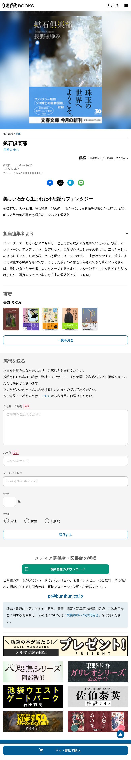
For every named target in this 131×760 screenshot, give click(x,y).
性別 (6, 514)
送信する (65, 535)
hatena (70, 183)
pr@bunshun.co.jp (65, 596)
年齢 (6, 493)
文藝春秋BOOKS (18, 5)
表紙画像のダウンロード (67, 569)
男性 (13, 521)
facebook (50, 183)
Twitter (60, 183)
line (81, 183)
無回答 (55, 521)
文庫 (18, 133)
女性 (34, 521)
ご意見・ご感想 (13, 406)
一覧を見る (65, 340)
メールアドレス (13, 473)
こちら (46, 396)
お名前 (7, 452)
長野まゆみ (11, 149)
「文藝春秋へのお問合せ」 (83, 615)
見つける (112, 5)
